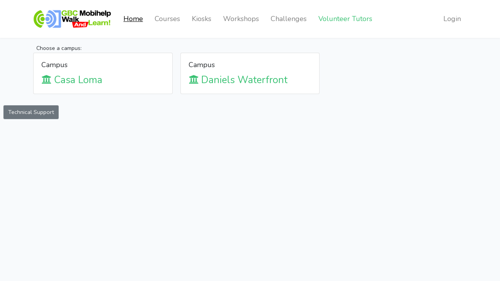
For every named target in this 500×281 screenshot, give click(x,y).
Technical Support (31, 112)
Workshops (241, 18)
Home (133, 18)
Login (452, 18)
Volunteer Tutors (345, 18)
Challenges (289, 18)
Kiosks (201, 18)
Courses (167, 18)
